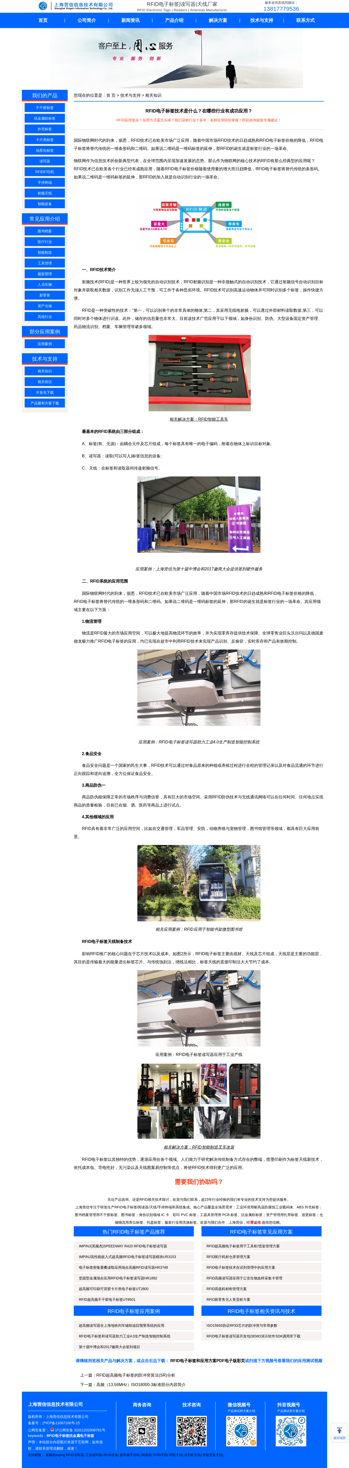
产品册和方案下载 (45, 403)
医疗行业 (45, 242)
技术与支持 (261, 20)
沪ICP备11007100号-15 (61, 1423)
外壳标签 (45, 129)
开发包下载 (45, 392)
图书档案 (45, 231)
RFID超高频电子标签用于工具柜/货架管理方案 (243, 1246)
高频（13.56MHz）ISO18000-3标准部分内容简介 (141, 1384)
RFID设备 (111, 1455)
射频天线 (45, 193)
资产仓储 (45, 306)
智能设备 (45, 204)
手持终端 (45, 182)
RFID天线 (160, 1455)
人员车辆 (45, 285)
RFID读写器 (74, 1455)
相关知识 (45, 371)
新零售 (44, 295)
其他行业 (45, 317)
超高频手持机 (130, 1455)
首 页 (110, 95)
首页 (43, 20)
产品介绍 (174, 20)
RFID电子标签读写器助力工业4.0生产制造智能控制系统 (209, 742)
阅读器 (146, 1455)
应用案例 (45, 344)
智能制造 (45, 252)
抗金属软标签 (44, 118)
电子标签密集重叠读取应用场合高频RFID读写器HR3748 (123, 1267)
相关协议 (45, 382)
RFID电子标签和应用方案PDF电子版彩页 (207, 1361)
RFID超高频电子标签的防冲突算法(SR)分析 (135, 1375)
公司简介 (87, 20)
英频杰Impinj (55, 1455)
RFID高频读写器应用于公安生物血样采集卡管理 (245, 1278)
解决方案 (218, 20)
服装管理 (45, 274)
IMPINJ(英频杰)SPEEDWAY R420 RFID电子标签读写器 (123, 1246)
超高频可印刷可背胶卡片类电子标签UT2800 (114, 1289)
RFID (265, 161)
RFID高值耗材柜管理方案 (227, 1289)
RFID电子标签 (177, 169)
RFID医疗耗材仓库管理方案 (229, 1257)
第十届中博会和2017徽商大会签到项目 (109, 1347)
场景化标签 (45, 150)
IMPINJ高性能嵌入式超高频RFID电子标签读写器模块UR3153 (127, 1257)
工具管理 (45, 263)
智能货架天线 (212, 1455)
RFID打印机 (44, 172)
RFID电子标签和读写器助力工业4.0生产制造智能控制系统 (124, 1336)
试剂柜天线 (192, 1455)
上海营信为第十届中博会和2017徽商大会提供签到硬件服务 (209, 569)
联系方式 (305, 20)
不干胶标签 (45, 108)
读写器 (44, 161)
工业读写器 (93, 1455)
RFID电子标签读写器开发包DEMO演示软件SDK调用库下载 (253, 1336)
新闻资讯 (130, 20)
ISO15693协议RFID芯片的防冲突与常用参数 (242, 1325)
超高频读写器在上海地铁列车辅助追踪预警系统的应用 (121, 1325)
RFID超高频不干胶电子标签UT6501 (107, 1299)
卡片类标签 (45, 140)
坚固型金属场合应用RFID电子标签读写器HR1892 (118, 1278)
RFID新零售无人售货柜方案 (229, 1299)
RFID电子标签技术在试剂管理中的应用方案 (241, 1267)
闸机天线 (175, 1455)
